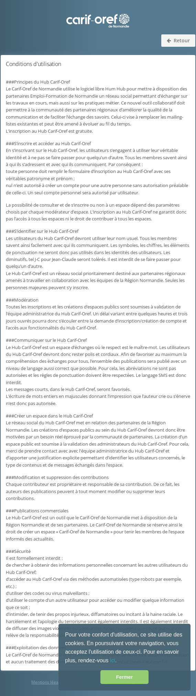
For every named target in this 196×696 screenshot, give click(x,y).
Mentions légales (47, 682)
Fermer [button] (124, 677)
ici (112, 660)
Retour (178, 40)
